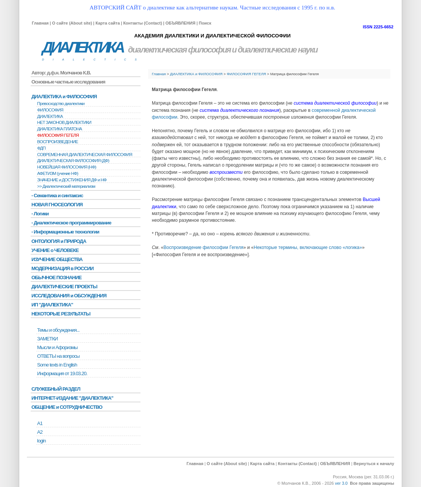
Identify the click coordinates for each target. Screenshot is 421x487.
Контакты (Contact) (142, 23)
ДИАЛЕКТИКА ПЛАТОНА (59, 128)
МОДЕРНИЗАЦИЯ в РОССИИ (62, 268)
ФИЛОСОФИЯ (50, 110)
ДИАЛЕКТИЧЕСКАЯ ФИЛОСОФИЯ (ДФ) (73, 160)
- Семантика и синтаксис (57, 195)
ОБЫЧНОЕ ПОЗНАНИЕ (56, 277)
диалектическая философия (179, 49)
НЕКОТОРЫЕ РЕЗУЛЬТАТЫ (60, 314)
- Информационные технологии (65, 232)
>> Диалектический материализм (66, 186)
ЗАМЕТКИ (47, 339)
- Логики (39, 213)
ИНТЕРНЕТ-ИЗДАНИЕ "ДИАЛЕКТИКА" (72, 398)
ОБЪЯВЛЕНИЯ (180, 23)
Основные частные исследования (68, 82)
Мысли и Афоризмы (57, 347)
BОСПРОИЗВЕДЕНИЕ (57, 141)
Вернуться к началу (374, 463)
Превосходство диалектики (60, 103)
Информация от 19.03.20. (62, 373)
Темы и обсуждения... (58, 330)
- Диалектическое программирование (71, 223)
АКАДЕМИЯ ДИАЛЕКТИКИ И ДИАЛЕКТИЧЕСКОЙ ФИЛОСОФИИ (212, 36)
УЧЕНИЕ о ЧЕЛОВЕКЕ (55, 250)
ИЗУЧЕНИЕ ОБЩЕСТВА (57, 259)
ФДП (41, 148)
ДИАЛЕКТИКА (82, 47)
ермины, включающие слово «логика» (321, 247)
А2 (39, 432)
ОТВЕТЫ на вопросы (58, 356)
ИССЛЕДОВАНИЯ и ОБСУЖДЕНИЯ (68, 295)
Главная (40, 23)
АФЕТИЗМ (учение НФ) (57, 173)
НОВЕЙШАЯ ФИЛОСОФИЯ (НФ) (66, 167)
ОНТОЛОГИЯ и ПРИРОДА (58, 241)
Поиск (205, 23)
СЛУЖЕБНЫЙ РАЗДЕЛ (55, 389)
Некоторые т (267, 247)
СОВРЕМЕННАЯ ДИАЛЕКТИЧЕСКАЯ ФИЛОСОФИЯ (84, 154)
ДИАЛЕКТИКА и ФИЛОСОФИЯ (196, 74)
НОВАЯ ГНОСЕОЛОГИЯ (57, 204)
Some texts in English (57, 365)
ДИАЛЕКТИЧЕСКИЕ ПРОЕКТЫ (64, 286)
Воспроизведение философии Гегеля (203, 247)
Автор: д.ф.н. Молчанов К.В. (61, 73)
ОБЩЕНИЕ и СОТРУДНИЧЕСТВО (66, 407)
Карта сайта (107, 23)
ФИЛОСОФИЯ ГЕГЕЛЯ (246, 74)
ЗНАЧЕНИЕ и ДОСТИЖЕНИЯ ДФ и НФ (71, 179)
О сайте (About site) (72, 23)
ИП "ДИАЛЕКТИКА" (52, 305)
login (41, 441)
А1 (39, 423)
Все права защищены (372, 483)
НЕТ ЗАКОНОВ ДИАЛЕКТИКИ (64, 122)
